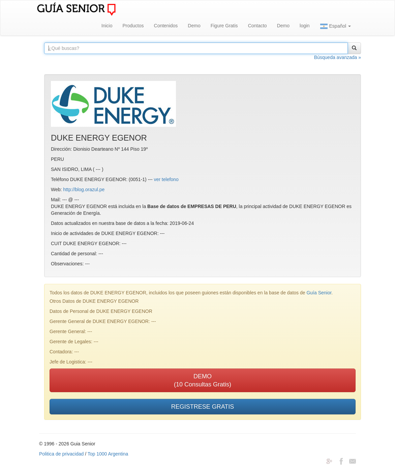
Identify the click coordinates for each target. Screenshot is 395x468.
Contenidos (166, 25)
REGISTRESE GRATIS (202, 406)
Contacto (257, 25)
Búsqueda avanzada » (337, 57)
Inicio (107, 25)
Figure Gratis (224, 25)
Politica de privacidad (61, 454)
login (305, 25)
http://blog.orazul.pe (83, 189)
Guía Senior (318, 292)
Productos (133, 25)
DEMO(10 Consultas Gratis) (202, 380)
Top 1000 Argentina (108, 454)
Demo (194, 25)
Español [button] (335, 26)
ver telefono (166, 179)
